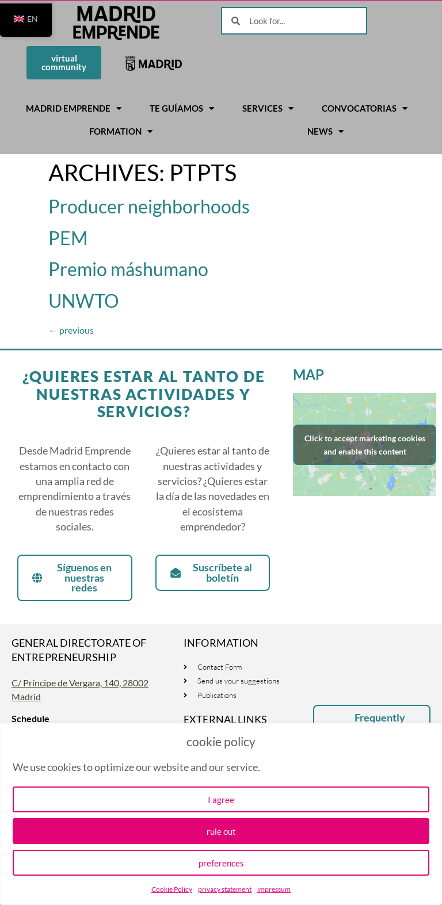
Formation (121, 131)
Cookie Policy (171, 889)
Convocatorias (364, 108)
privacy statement (225, 889)
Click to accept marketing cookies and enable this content (364, 444)
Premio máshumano (128, 269)
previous (71, 329)
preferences (221, 863)
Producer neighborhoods (149, 206)
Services (268, 108)
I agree (221, 800)
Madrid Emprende (73, 108)
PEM (67, 238)
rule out (221, 831)
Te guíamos (182, 108)
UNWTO (83, 300)
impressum (274, 889)
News (325, 131)
